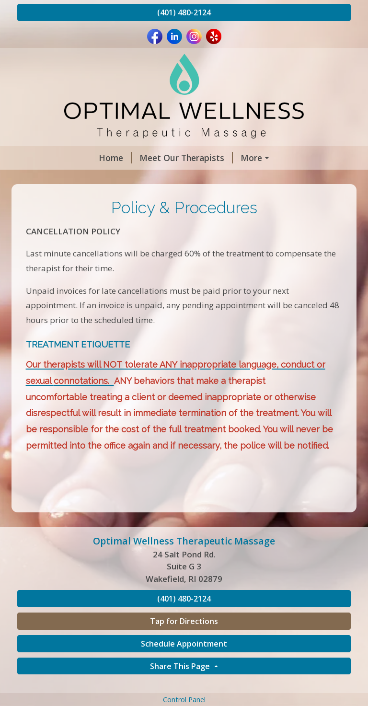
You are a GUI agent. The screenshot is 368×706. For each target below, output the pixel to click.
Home (41, 157)
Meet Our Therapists (112, 157)
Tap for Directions (184, 641)
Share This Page (181, 686)
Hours (147, 178)
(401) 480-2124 (184, 12)
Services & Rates (209, 178)
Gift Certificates (287, 178)
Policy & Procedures (211, 157)
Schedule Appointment (184, 664)
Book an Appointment (74, 178)
